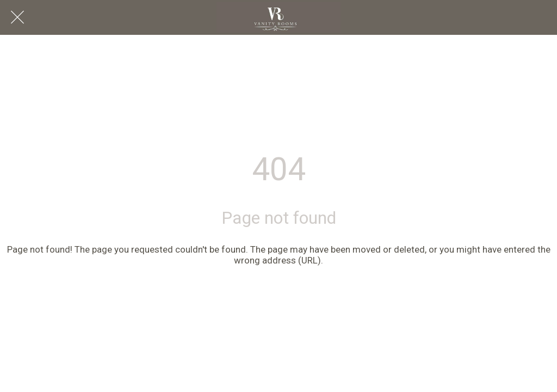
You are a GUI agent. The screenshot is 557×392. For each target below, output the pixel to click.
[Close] (17, 17)
